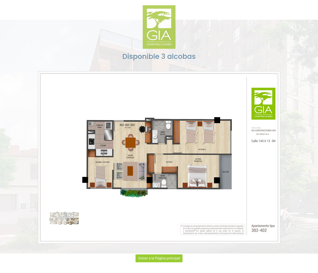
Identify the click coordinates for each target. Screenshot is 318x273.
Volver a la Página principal (159, 258)
